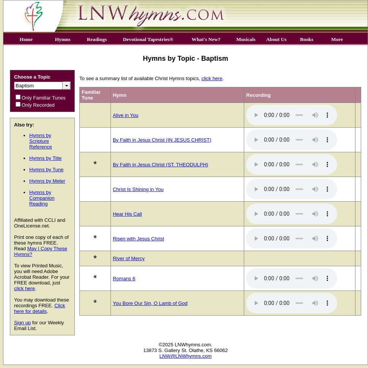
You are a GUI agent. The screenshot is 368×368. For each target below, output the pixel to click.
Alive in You (125, 115)
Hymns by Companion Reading (42, 198)
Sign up (22, 322)
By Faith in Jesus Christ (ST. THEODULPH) (160, 164)
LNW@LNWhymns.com (186, 356)
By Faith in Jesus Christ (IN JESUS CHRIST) (162, 140)
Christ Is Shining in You (138, 189)
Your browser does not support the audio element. (291, 115)
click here (24, 288)
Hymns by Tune (46, 169)
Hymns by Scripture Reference (40, 141)
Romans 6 (124, 278)
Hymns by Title (45, 158)
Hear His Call (127, 214)
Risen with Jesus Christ (138, 239)
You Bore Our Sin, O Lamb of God (150, 303)
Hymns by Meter (47, 181)
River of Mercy (129, 258)
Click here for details (39, 308)
